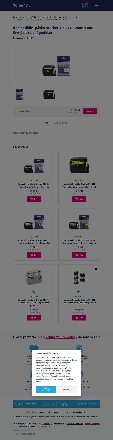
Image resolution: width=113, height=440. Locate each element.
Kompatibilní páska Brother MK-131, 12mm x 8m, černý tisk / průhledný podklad (34, 303)
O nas (40, 412)
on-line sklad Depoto (28, 426)
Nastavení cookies (45, 426)
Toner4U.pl (47, 423)
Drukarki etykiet (45, 17)
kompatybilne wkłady (61, 337)
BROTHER (32, 17)
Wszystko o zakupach (76, 412)
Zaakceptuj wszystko (46, 390)
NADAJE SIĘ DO (61, 123)
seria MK (75, 17)
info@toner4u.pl (92, 423)
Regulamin (58, 412)
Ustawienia (67, 389)
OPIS (48, 123)
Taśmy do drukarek (61, 17)
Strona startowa (19, 17)
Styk (48, 412)
